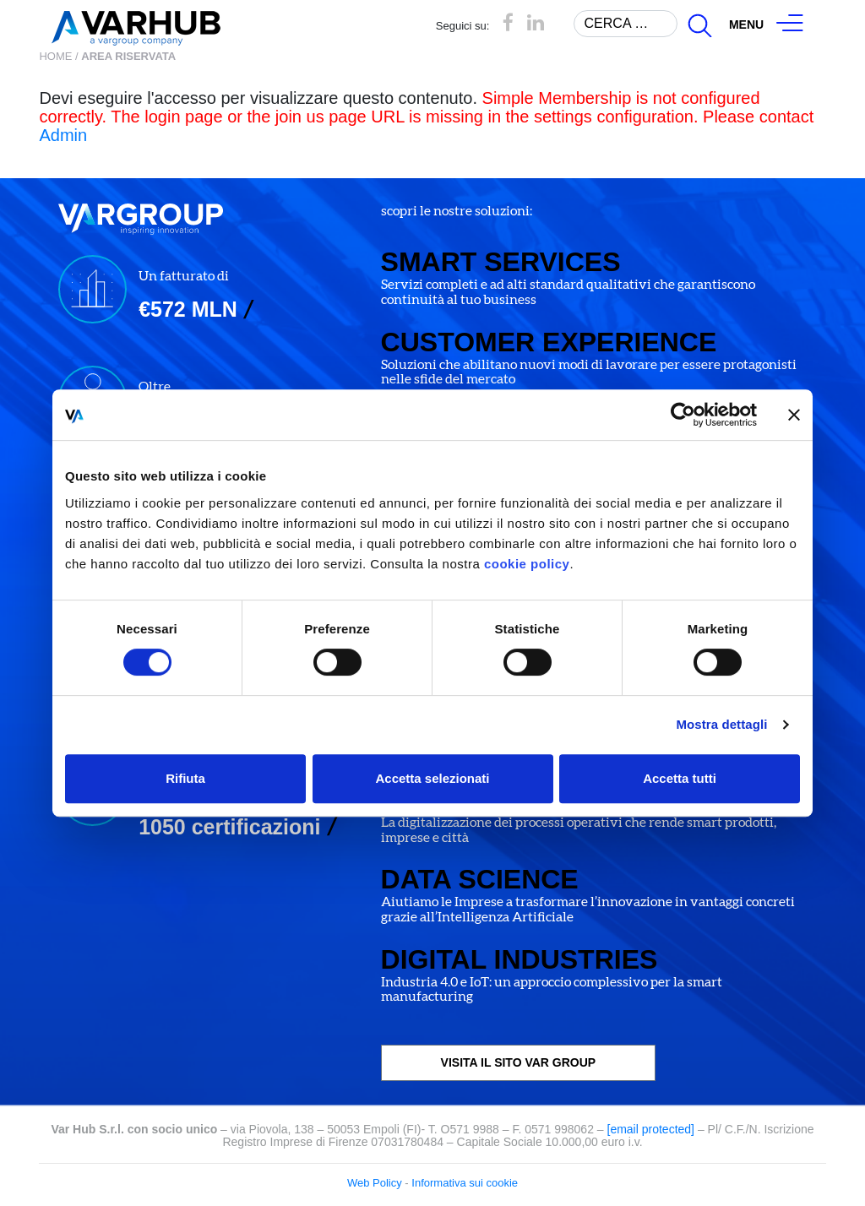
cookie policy (527, 564)
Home (55, 56)
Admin (63, 135)
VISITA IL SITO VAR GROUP (518, 1062)
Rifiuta (185, 778)
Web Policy (374, 1182)
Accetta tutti (679, 778)
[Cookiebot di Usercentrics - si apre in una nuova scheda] (683, 414)
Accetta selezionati (432, 778)
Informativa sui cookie (464, 1182)
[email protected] (651, 1129)
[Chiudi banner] (794, 415)
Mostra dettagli (721, 724)
